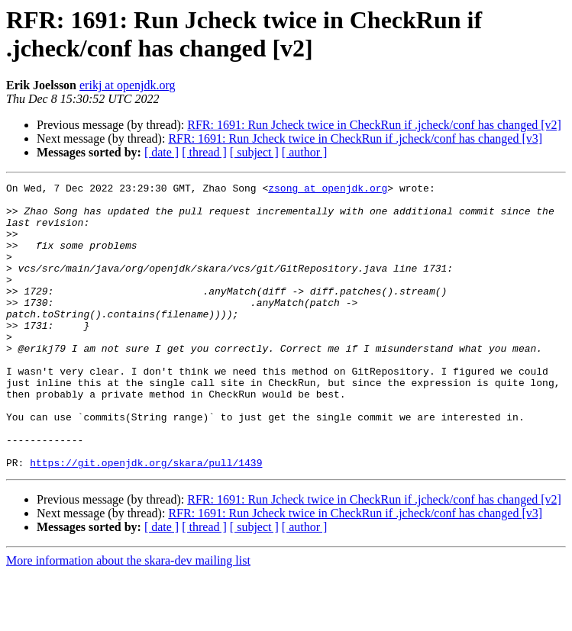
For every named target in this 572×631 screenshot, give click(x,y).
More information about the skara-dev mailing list (128, 617)
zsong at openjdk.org (327, 190)
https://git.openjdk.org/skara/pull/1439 (146, 519)
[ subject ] (254, 152)
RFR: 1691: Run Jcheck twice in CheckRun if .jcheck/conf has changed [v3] (355, 138)
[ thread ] (204, 152)
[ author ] (305, 152)
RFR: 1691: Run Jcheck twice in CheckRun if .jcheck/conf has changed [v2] (374, 124)
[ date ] (161, 152)
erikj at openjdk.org (127, 85)
